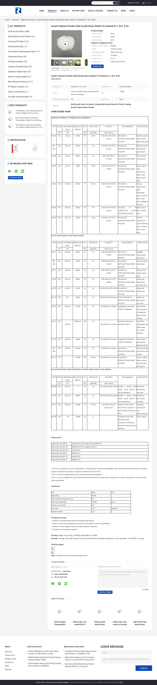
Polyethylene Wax (15, 46)
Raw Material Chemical (18, 82)
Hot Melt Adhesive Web (18, 97)
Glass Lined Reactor (16, 92)
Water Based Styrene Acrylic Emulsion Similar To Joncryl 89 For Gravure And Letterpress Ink (79, 658)
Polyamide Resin (15, 56)
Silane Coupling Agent (17, 76)
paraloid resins (82, 555)
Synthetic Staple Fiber (17, 71)
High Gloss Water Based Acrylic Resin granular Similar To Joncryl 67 (79, 665)
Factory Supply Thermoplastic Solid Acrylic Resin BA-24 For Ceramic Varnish (59, 623)
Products (52, 11)
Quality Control (95, 11)
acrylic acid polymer (70, 555)
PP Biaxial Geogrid (16, 87)
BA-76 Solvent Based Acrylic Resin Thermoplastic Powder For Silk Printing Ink (28, 120)
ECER (121, 682)
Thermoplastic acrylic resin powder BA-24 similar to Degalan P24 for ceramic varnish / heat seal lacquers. (29, 113)
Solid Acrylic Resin (28, 20)
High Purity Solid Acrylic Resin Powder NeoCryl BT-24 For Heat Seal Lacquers (139, 623)
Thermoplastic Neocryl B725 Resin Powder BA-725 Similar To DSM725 (44, 664)
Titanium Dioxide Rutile (18, 66)
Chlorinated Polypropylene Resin (22, 51)
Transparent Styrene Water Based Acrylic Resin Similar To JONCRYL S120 (81, 652)
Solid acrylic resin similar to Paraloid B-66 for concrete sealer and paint (120, 623)
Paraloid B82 (59, 555)
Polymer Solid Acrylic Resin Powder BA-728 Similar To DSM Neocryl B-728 (100, 623)
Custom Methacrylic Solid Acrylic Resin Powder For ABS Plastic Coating (43, 652)
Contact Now (97, 66)
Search (116, 3)
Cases (132, 11)
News (123, 11)
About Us (64, 11)
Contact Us (112, 11)
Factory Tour (78, 11)
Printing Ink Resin (15, 61)
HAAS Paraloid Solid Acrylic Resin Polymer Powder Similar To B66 (44, 658)
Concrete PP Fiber (16, 41)
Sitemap (8, 669)
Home (41, 11)
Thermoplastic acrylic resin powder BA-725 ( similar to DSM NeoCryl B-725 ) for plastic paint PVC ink (29, 127)
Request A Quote (133, 3)
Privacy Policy (40, 682)
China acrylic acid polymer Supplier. (58, 682)
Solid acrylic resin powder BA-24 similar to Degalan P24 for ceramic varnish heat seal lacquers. (80, 623)
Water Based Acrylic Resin (19, 36)
